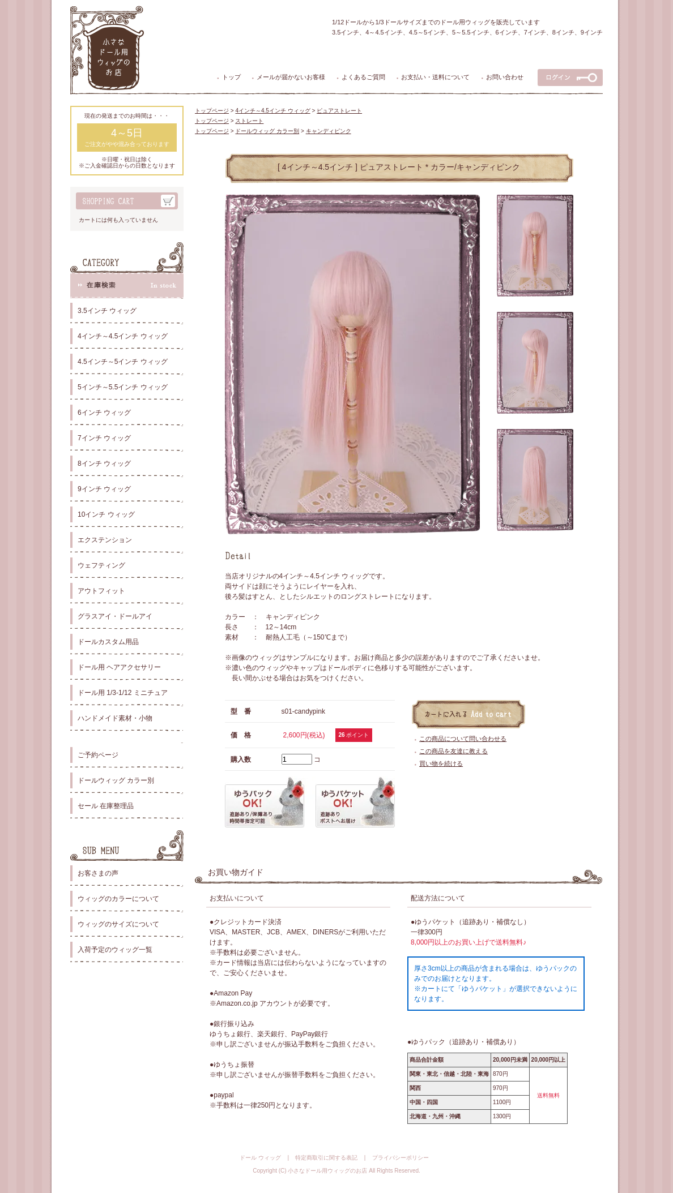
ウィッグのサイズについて (118, 924)
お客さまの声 (98, 873)
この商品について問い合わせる (462, 738)
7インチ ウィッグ (104, 438)
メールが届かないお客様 (291, 77)
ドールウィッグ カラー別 (116, 780)
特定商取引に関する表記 (326, 1158)
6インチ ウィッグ (104, 413)
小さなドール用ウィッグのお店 (327, 1171)
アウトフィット (101, 591)
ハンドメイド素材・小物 (115, 718)
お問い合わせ (504, 77)
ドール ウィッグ (260, 1158)
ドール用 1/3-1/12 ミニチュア (123, 693)
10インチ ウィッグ (106, 514)
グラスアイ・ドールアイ (115, 616)
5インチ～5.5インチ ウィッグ (123, 387)
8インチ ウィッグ (104, 463)
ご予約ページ (98, 755)
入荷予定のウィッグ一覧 (115, 950)
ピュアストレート (339, 111)
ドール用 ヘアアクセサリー (119, 667)
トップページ (212, 111)
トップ (231, 77)
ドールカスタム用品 (108, 642)
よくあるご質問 (363, 77)
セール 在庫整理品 (106, 806)
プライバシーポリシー (400, 1158)
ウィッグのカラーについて (118, 899)
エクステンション (105, 540)
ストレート (249, 121)
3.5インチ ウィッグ (107, 311)
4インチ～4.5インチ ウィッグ (123, 336)
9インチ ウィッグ (104, 489)
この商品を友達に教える (453, 751)
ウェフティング (101, 565)
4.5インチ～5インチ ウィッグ (123, 362)
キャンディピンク (328, 131)
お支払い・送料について (435, 77)
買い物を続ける (441, 763)
